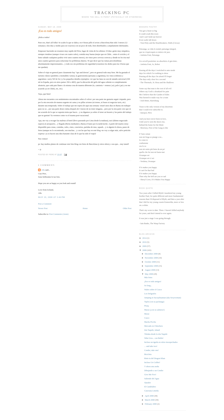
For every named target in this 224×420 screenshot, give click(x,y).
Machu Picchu (150, 322)
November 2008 (151, 258)
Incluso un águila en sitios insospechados (160, 342)
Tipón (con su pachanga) (154, 301)
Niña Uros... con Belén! (153, 338)
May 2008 (149, 274)
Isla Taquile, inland (152, 330)
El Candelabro (150, 386)
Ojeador (147, 382)
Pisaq (146, 306)
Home (85, 208)
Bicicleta (147, 354)
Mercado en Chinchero (153, 326)
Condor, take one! (151, 350)
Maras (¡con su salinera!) (154, 310)
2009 (144, 246)
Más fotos (148, 277)
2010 (144, 242)
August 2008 (150, 270)
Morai (146, 314)
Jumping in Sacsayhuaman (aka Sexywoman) (162, 297)
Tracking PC (112, 12)
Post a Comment (44, 204)
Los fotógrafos (150, 293)
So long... (148, 285)
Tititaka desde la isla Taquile (155, 334)
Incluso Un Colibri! (152, 362)
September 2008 (152, 266)
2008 (144, 250)
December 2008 (151, 254)
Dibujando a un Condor (153, 370)
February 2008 (151, 404)
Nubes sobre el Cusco (153, 289)
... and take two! (150, 346)
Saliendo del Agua (151, 378)
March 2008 (150, 400)
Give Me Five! (150, 374)
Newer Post (42, 208)
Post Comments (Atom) (59, 214)
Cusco (146, 318)
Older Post (127, 208)
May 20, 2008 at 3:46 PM (51, 197)
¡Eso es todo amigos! (50, 31)
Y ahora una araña (151, 366)
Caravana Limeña (151, 390)
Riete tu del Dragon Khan (154, 358)
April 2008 (149, 396)
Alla (43, 170)
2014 (144, 238)
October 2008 (150, 262)
